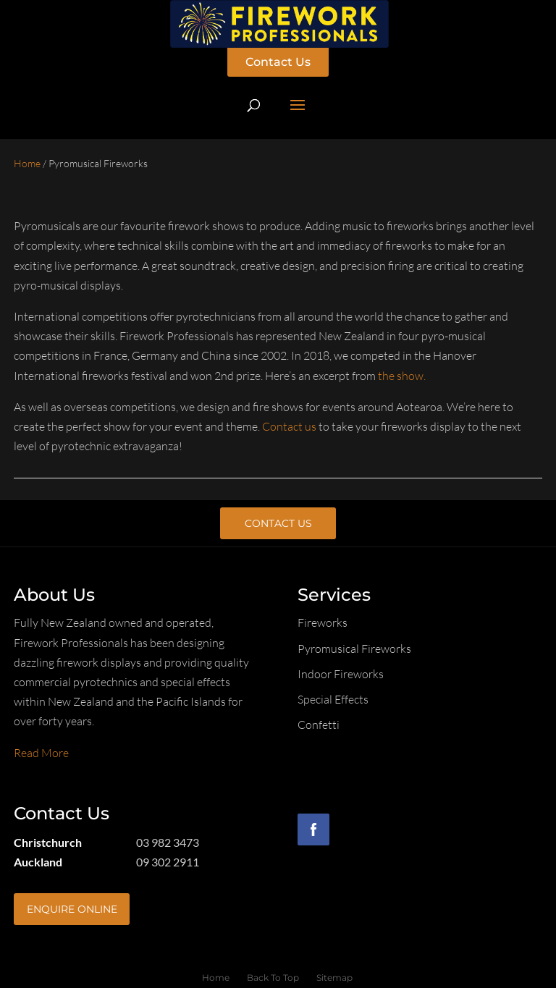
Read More (41, 753)
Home (27, 163)
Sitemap (334, 977)
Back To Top (273, 977)
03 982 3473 (167, 842)
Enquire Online (72, 909)
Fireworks (323, 622)
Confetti (319, 724)
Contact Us (278, 62)
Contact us (289, 426)
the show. (402, 375)
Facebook (313, 829)
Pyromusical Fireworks (354, 648)
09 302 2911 (167, 862)
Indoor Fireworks (341, 674)
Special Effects (333, 699)
